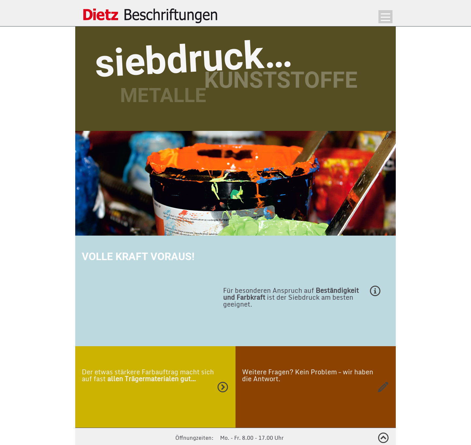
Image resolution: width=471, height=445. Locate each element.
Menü (385, 16)
